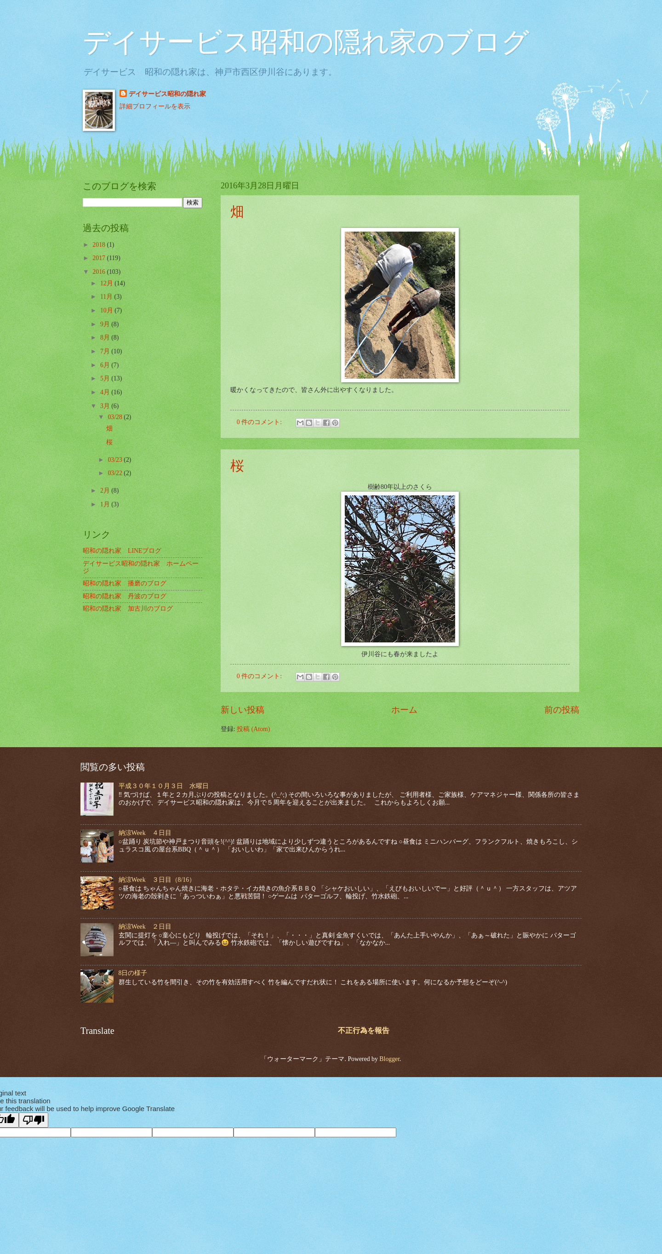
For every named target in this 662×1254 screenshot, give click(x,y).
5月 (105, 378)
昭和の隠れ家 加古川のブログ (128, 608)
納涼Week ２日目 (145, 926)
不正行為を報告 (363, 1030)
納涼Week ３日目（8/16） (157, 879)
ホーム (404, 710)
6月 (105, 365)
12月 (107, 283)
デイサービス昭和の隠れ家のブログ (306, 42)
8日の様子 (133, 973)
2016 (99, 271)
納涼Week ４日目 (145, 832)
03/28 (116, 417)
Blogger (389, 1058)
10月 (107, 310)
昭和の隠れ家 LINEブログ (122, 550)
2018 (99, 244)
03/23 (116, 459)
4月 (105, 392)
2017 (99, 258)
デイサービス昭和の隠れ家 (167, 94)
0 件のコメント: (260, 422)
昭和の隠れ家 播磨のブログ (124, 583)
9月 (105, 324)
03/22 (116, 473)
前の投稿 (561, 710)
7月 (105, 351)
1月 (105, 504)
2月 (105, 490)
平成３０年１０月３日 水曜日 (164, 786)
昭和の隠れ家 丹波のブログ (124, 596)
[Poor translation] (33, 1120)
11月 (107, 296)
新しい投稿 (242, 710)
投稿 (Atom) (253, 729)
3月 (105, 406)
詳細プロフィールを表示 (155, 106)
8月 (105, 337)
